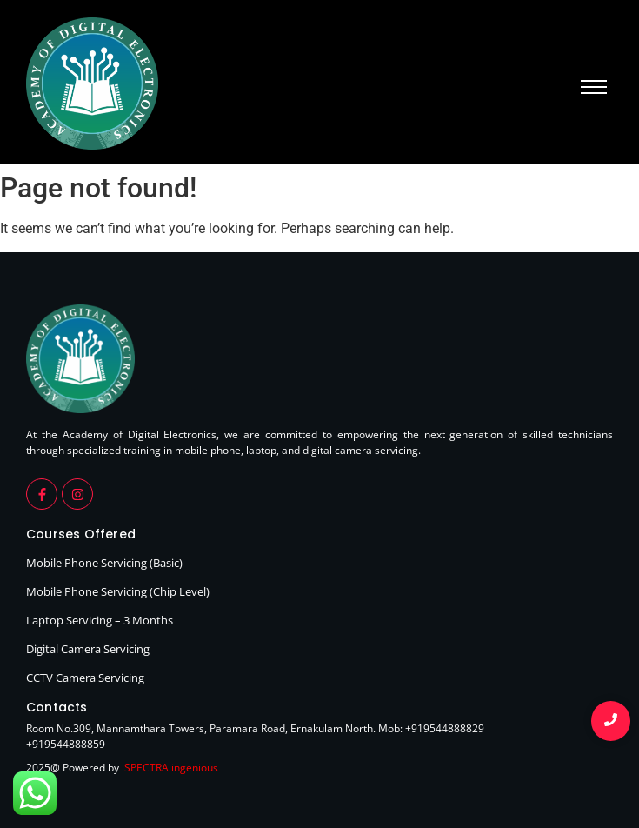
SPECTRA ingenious (171, 767)
